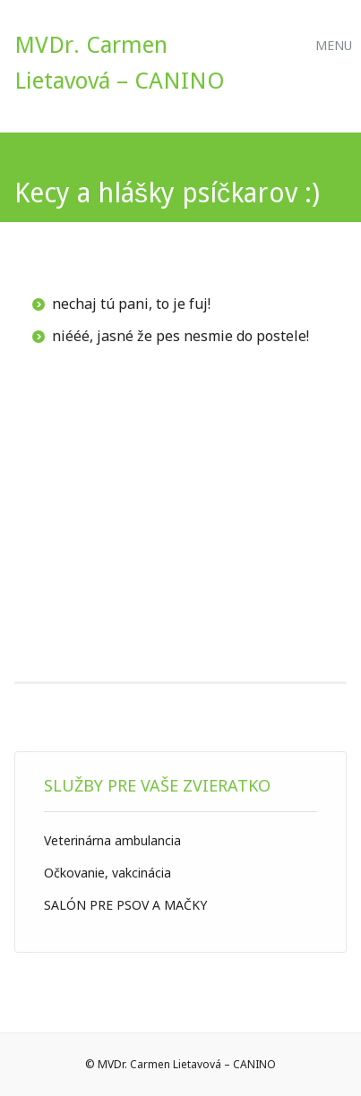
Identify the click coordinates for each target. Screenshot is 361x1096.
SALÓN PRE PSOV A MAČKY (125, 904)
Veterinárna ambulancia (112, 840)
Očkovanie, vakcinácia (107, 872)
